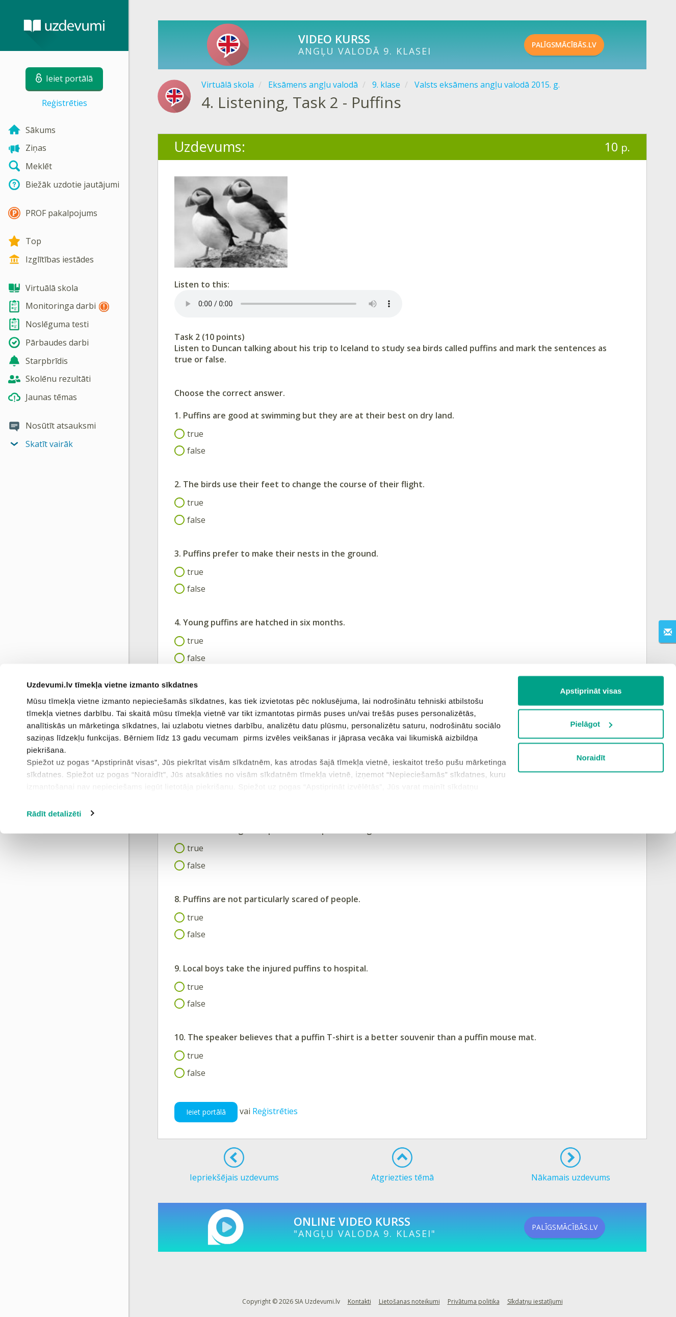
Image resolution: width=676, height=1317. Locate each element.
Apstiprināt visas (591, 1174)
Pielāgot (591, 1207)
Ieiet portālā (206, 1112)
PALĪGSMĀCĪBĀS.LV (581, 44)
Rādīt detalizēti (54, 1297)
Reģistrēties (64, 103)
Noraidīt (591, 1240)
